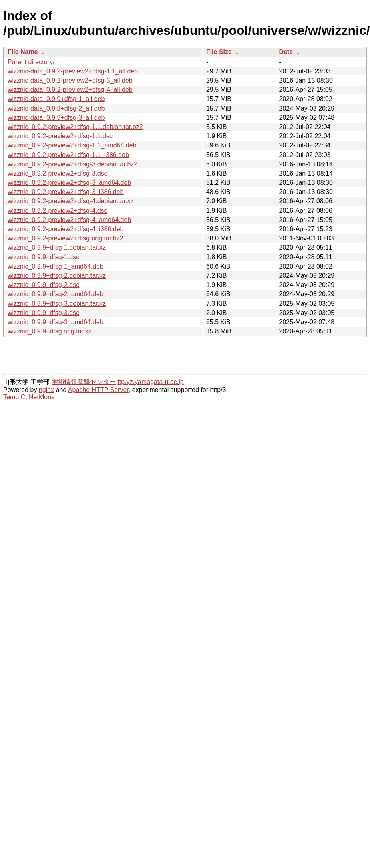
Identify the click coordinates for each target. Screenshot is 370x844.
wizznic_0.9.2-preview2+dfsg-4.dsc (57, 210)
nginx (46, 389)
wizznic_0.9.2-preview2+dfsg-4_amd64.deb (69, 219)
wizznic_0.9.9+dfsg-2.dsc (43, 284)
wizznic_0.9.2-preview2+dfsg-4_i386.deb (66, 229)
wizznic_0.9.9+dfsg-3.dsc (43, 312)
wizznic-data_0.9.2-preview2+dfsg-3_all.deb (70, 80)
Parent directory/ (31, 62)
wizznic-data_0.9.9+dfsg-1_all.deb (56, 98)
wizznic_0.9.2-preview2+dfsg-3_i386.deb (66, 191)
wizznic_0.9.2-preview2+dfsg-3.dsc (57, 173)
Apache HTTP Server (98, 389)
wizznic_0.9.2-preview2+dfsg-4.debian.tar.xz (70, 201)
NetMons (41, 397)
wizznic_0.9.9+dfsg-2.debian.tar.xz (57, 275)
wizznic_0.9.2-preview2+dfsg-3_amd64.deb (69, 182)
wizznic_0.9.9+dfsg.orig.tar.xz (49, 331)
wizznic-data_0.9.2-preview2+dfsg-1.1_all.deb (73, 71)
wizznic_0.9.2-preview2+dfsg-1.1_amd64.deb (72, 145)
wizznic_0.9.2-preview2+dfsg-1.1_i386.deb (68, 154)
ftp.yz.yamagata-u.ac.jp (150, 381)
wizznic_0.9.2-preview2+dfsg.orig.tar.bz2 (65, 238)
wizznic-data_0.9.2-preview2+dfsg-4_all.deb (70, 89)
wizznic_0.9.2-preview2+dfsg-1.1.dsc (60, 136)
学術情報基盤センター (84, 381)
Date (286, 51)
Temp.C (14, 397)
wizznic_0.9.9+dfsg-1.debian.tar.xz (57, 247)
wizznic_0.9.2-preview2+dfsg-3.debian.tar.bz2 (72, 164)
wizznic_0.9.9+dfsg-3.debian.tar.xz (57, 303)
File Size (219, 51)
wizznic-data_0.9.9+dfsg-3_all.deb (56, 117)
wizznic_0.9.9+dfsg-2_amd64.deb (55, 294)
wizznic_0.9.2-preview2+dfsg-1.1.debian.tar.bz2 (75, 126)
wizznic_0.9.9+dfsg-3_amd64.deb (55, 322)
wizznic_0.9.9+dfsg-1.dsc (43, 257)
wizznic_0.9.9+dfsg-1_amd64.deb (55, 266)
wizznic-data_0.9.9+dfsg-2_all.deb (56, 108)
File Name (23, 51)
